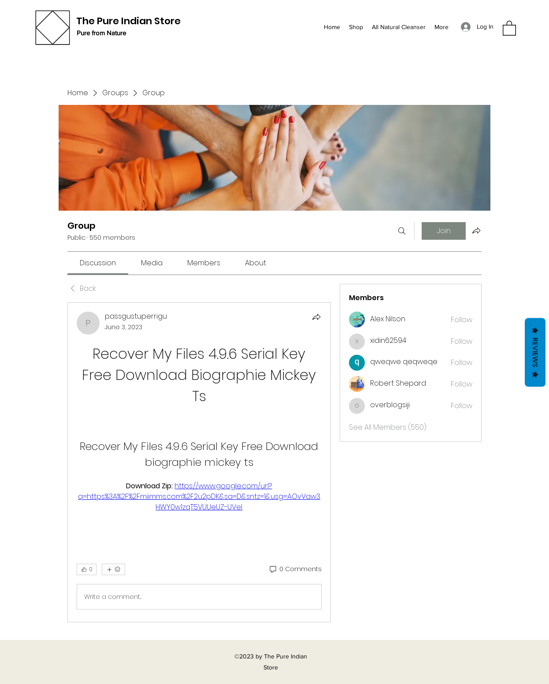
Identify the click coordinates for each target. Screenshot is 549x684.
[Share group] (476, 230)
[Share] (316, 317)
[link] (98, 263)
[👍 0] (86, 569)
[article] (199, 462)
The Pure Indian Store (128, 21)
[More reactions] (113, 569)
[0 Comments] (295, 569)
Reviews (535, 352)
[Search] (402, 231)
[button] (509, 28)
